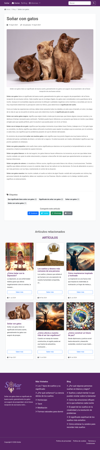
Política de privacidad (63, 441)
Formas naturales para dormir (49, 411)
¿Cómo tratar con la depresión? (15, 274)
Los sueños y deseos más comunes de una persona (49, 270)
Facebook (33, 213)
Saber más (19, 292)
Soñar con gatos (14, 323)
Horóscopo (41, 400)
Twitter (44, 213)
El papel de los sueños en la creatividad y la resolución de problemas (80, 410)
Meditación (41, 408)
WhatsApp (56, 213)
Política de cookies (79, 441)
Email (68, 213)
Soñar (6, 3)
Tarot (39, 404)
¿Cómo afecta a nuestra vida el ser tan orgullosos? (49, 334)
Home (16, 3)
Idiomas (34, 3)
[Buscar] (79, 3)
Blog (24, 3)
